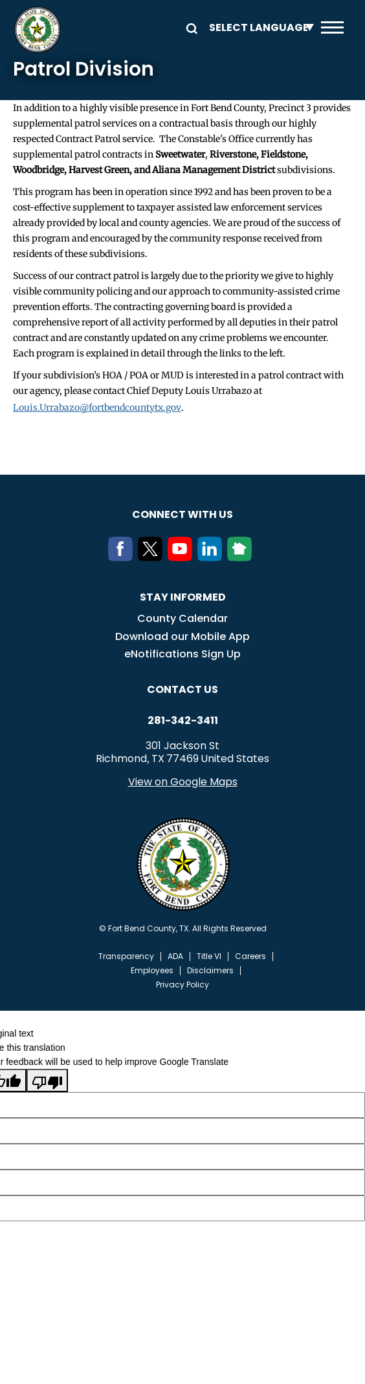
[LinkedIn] (212, 557)
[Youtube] (182, 557)
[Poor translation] (47, 1080)
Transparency (126, 956)
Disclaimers (210, 970)
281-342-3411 (183, 720)
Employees (152, 970)
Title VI (209, 956)
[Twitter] (153, 557)
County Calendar (182, 618)
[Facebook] (123, 557)
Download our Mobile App (182, 636)
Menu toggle (332, 27)
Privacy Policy (182, 984)
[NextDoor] (242, 557)
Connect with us (182, 514)
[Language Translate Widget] (258, 27)
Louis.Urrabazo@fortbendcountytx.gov (97, 407)
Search (189, 27)
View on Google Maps (183, 781)
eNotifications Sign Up (182, 653)
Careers (250, 956)
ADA (175, 956)
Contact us (182, 689)
